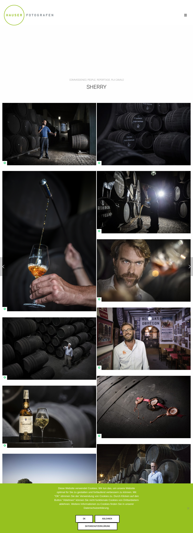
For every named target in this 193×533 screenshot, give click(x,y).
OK (84, 518)
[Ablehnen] (188, 508)
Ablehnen (107, 518)
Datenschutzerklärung (97, 526)
